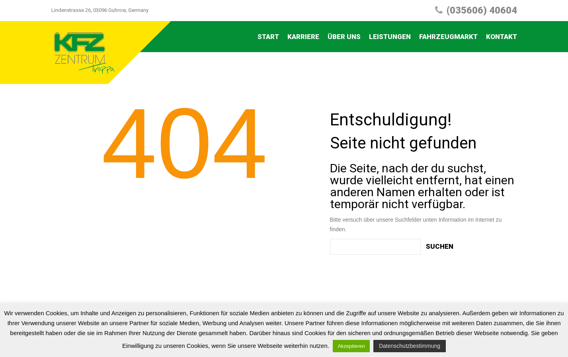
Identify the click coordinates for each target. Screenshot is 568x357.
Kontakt (501, 37)
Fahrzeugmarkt (448, 37)
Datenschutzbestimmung (409, 346)
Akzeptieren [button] (351, 346)
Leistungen (390, 37)
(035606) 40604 (482, 10)
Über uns (344, 37)
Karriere (303, 37)
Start (268, 37)
